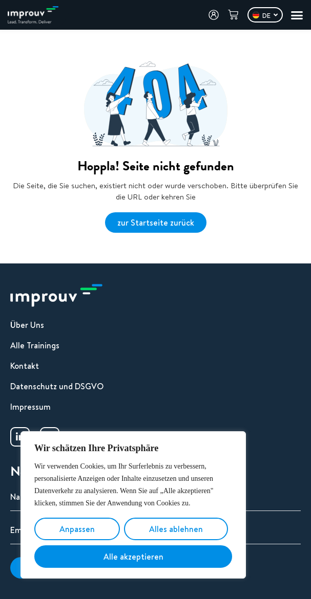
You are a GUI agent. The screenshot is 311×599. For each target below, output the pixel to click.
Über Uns (27, 325)
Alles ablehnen (176, 529)
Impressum (30, 407)
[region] (133, 505)
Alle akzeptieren (133, 556)
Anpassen (77, 529)
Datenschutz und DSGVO (56, 386)
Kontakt (24, 366)
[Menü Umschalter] (297, 15)
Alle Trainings (34, 345)
